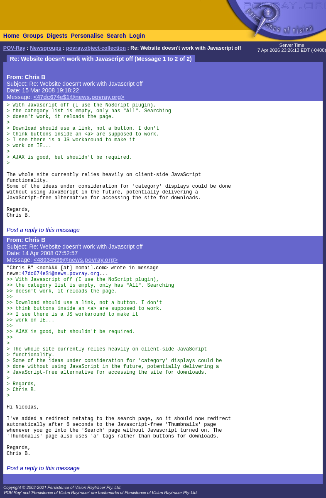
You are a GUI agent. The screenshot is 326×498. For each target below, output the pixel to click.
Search (116, 35)
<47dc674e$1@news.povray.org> (79, 97)
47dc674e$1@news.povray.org (60, 274)
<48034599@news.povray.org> (76, 259)
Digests (57, 35)
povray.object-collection (96, 48)
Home (11, 35)
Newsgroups (45, 48)
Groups (32, 35)
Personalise (87, 35)
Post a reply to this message (43, 230)
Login (137, 35)
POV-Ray (14, 48)
